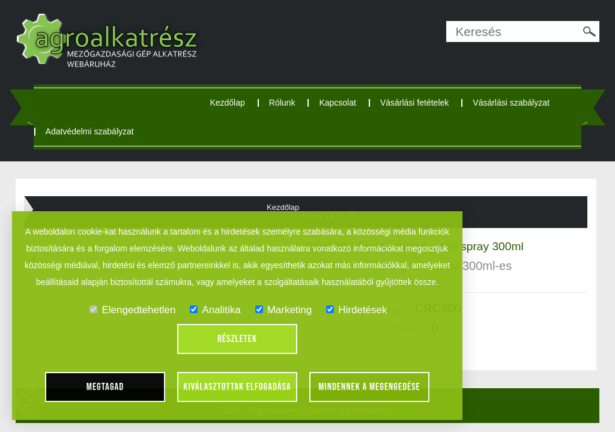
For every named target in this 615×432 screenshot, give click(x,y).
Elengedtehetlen (132, 310)
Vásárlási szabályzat (511, 102)
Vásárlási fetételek (414, 102)
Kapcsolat (337, 102)
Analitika (215, 310)
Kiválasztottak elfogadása (237, 387)
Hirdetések (356, 310)
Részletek (237, 339)
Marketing (283, 310)
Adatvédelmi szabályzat (90, 131)
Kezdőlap (227, 102)
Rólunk (282, 102)
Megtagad (105, 387)
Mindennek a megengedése (369, 387)
